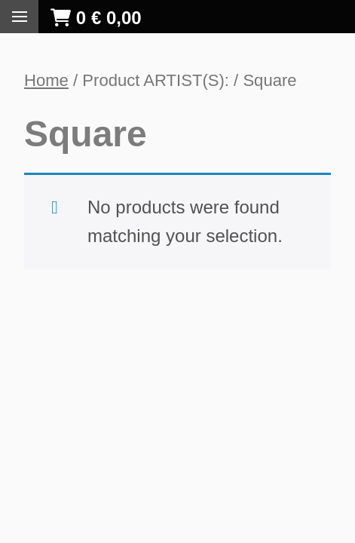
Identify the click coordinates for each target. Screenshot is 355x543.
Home (46, 80)
